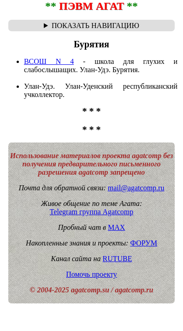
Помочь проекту (91, 274)
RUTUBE (117, 259)
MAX (116, 227)
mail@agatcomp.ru (136, 188)
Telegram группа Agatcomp (91, 212)
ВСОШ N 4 (49, 61)
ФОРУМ (143, 243)
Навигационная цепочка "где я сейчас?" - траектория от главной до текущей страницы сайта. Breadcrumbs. (91, 26)
